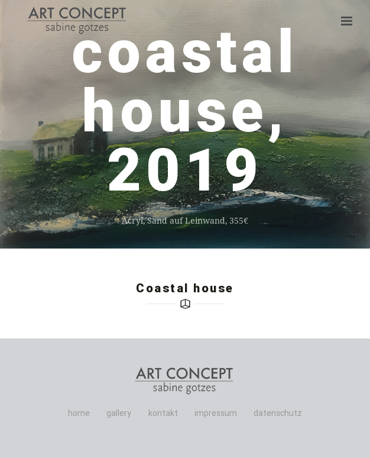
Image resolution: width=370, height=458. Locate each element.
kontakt (163, 413)
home (79, 413)
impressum (215, 413)
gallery (118, 413)
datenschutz (278, 413)
